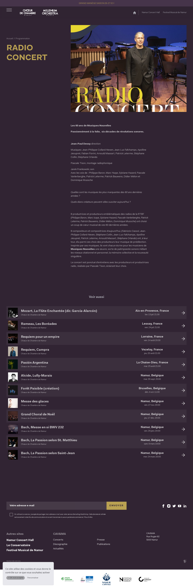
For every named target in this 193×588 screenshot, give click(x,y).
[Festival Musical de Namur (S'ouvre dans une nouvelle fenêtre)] (125, 580)
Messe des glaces (35, 401)
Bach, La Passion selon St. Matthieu (49, 440)
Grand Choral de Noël (38, 414)
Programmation (22, 39)
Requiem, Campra (35, 350)
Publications (103, 544)
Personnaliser (32, 578)
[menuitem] (74, 540)
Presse (101, 540)
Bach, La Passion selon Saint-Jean (48, 453)
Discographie (60, 544)
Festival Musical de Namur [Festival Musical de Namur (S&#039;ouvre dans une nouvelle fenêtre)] (175, 12)
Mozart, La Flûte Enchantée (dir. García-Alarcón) (59, 311)
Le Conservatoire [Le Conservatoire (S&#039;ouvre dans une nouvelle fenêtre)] (18, 545)
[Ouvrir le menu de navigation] (9, 12)
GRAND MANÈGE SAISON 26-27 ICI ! (96, 3)
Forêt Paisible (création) (40, 388)
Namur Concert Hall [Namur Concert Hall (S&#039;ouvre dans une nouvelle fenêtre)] (151, 12)
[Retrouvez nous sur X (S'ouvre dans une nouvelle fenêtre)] (174, 505)
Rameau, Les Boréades (39, 324)
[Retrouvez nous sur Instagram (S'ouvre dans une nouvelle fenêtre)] (168, 505)
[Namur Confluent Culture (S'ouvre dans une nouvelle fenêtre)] (86, 580)
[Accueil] (134, 12)
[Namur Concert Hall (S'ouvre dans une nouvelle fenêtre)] (145, 580)
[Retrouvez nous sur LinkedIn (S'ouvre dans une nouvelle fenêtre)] (185, 505)
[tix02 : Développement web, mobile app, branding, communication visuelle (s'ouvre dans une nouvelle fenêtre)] (185, 561)
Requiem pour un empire (40, 337)
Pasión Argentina (34, 362)
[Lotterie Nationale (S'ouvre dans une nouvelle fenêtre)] (67, 580)
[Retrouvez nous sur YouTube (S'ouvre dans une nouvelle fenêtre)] (179, 505)
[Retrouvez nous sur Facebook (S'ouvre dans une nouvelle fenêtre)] (163, 505)
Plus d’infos (88, 517)
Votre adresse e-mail (22, 506)
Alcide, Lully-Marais (36, 375)
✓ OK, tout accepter (15, 578)
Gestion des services (13, 561)
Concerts (58, 540)
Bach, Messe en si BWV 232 (42, 427)
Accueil (9, 39)
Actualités (58, 549)
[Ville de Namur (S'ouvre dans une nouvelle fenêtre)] (106, 580)
